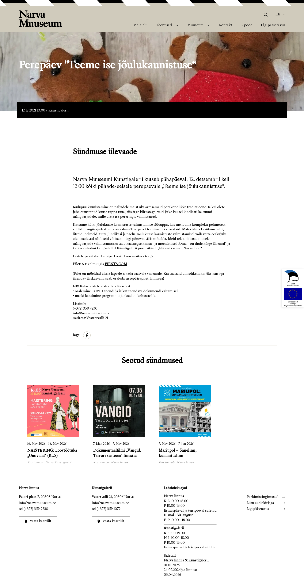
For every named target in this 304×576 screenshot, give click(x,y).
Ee (278, 14)
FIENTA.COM (116, 264)
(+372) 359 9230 (36, 509)
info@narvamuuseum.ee (37, 503)
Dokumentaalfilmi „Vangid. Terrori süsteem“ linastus (117, 453)
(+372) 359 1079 (109, 509)
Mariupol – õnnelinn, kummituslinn (178, 453)
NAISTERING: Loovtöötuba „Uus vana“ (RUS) (52, 453)
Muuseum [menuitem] (195, 25)
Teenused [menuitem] (164, 25)
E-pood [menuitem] (246, 25)
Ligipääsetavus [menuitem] (273, 25)
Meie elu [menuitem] (140, 25)
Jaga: (76, 335)
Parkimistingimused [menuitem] (262, 497)
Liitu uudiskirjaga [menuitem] (260, 503)
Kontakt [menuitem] (225, 25)
